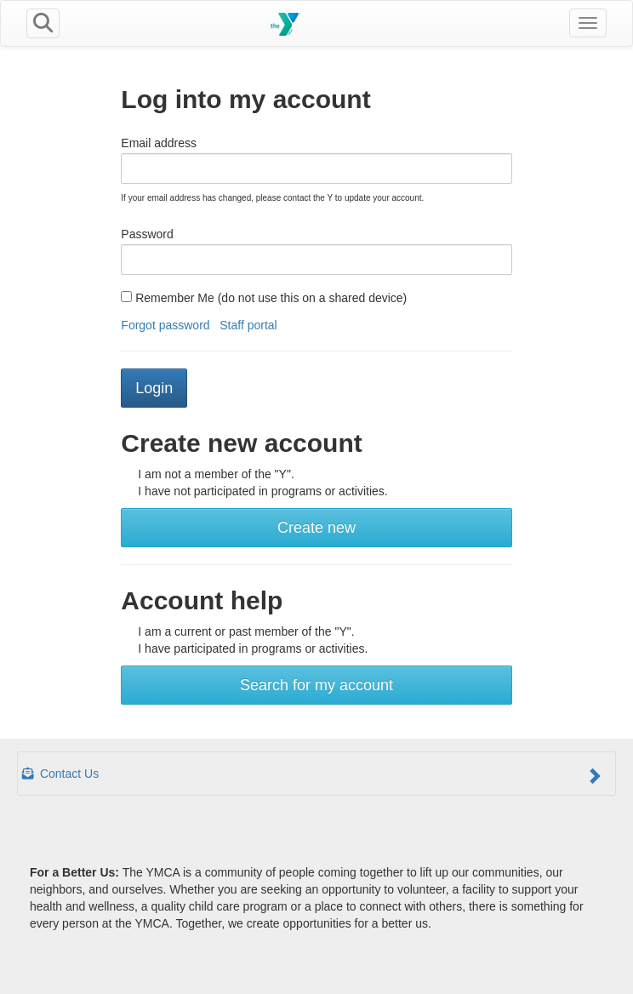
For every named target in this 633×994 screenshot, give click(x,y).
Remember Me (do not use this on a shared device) (264, 298)
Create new (316, 527)
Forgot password (165, 325)
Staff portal (248, 325)
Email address (159, 143)
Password (147, 234)
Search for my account (316, 685)
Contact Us (312, 775)
